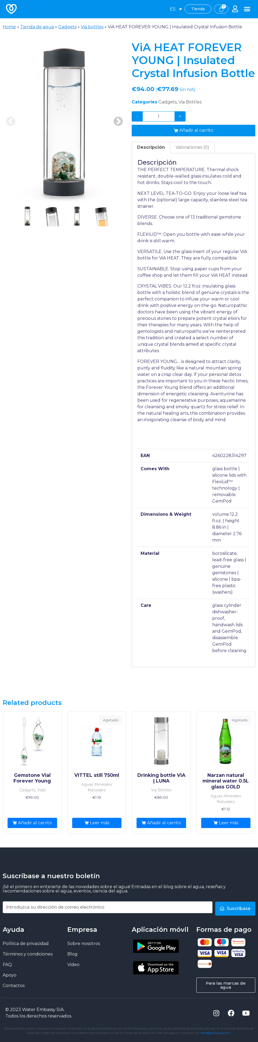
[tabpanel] (64, 122)
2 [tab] (52, 216)
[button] (247, 9)
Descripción (151, 147)
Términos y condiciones (28, 953)
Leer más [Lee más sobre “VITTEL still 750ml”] (99, 822)
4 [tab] (102, 216)
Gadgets (67, 26)
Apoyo (9, 974)
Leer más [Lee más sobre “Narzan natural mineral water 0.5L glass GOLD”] (228, 822)
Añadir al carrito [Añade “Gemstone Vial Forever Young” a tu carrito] (35, 822)
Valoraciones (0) (192, 147)
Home (9, 26)
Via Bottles (190, 102)
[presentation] (27, 226)
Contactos (14, 985)
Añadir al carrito (196, 130)
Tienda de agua (37, 26)
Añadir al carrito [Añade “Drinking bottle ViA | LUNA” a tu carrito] (164, 822)
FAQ (7, 964)
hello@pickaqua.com (215, 1033)
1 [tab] (27, 216)
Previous (10, 121)
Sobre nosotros (83, 943)
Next (118, 121)
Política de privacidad (26, 943)
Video (73, 964)
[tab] (151, 148)
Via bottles (92, 26)
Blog (72, 953)
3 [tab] (77, 216)
